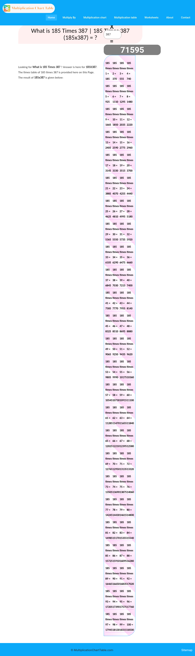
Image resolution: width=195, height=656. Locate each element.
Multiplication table (125, 17)
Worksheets (151, 17)
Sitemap (186, 650)
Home (51, 17)
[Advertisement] (82, 55)
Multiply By (69, 17)
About (169, 17)
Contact (185, 17)
